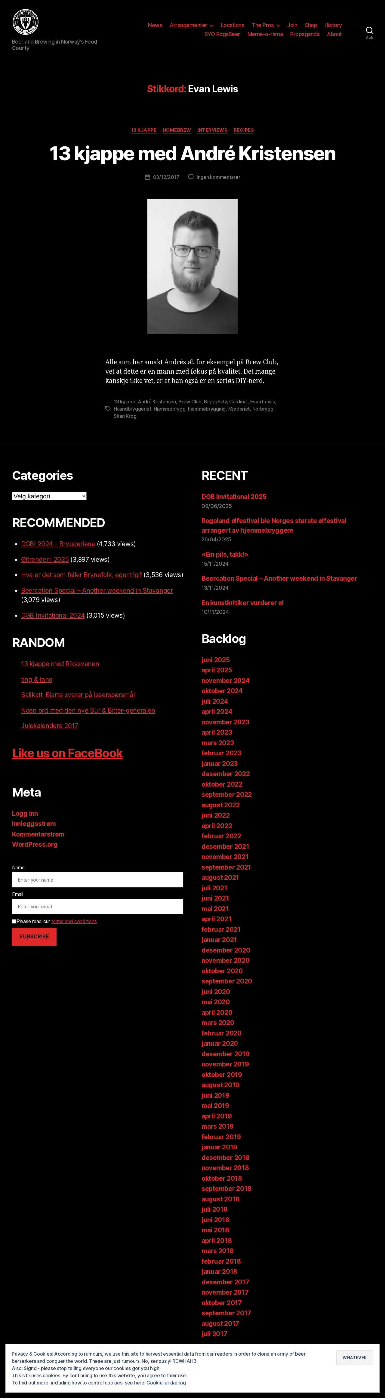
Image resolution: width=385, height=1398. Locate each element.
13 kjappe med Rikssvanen (60, 664)
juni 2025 (216, 660)
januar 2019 (219, 1147)
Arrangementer (188, 25)
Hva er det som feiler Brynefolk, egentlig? (81, 575)
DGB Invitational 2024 (53, 615)
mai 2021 (215, 909)
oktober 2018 (222, 1178)
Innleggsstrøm (34, 823)
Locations (233, 25)
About (334, 34)
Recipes (244, 130)
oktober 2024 (222, 691)
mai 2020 (216, 1002)
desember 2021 (225, 846)
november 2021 (225, 857)
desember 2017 (225, 1282)
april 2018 (217, 1240)
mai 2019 (215, 1105)
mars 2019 (218, 1126)
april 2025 (217, 670)
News (155, 25)
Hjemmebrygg (169, 409)
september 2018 (226, 1188)
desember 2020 (226, 950)
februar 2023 (221, 753)
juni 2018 (215, 1220)
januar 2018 (219, 1271)
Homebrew (177, 130)
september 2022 (227, 794)
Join (292, 25)
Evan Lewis (262, 402)
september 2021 (226, 867)
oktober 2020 (222, 971)
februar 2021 (221, 929)
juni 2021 (215, 898)
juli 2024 (215, 701)
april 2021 (216, 919)
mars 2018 (218, 1251)
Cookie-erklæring (166, 1383)
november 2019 (225, 1064)
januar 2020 (220, 1043)
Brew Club (190, 402)
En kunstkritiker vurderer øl (243, 603)
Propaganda (304, 34)
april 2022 (217, 826)
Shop (311, 25)
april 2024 (217, 711)
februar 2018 (221, 1261)
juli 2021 (214, 888)
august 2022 (221, 805)
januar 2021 (219, 940)
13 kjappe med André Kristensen (192, 153)
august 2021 (220, 877)
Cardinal (238, 402)
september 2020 (227, 981)
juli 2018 (215, 1209)
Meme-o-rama (265, 34)
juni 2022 (216, 815)
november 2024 (226, 680)
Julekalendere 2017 (49, 726)
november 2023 (225, 722)
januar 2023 (220, 763)
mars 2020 (218, 1022)
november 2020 (226, 960)
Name (18, 867)
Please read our (54, 921)
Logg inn (25, 813)
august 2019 (220, 1085)
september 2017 (226, 1313)
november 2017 (225, 1292)
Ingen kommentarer (218, 177)
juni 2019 (215, 1095)
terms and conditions (74, 921)
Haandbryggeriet (132, 409)
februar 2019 (221, 1137)
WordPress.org (35, 844)
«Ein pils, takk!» (225, 554)
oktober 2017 (222, 1303)
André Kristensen (157, 402)
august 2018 (220, 1199)
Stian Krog (125, 416)
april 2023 (217, 732)
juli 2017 (214, 1334)
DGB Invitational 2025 (234, 496)
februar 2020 (222, 1033)
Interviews (212, 130)
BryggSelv (215, 402)
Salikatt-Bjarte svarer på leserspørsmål (77, 695)
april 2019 (217, 1116)
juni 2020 (216, 992)
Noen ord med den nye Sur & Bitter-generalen (88, 710)
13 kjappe (144, 130)
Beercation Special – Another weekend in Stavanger (97, 590)
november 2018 (225, 1168)
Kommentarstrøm (38, 834)
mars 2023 (218, 743)
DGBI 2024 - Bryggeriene (58, 544)
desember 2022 (226, 774)
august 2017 (220, 1323)
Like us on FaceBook (67, 753)
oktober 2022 (222, 784)
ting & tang (37, 679)
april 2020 (217, 1012)
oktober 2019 (222, 1074)
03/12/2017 (166, 177)
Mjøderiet (239, 409)
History (333, 25)
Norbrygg (262, 409)
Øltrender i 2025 (45, 559)
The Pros (263, 25)
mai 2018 (215, 1230)
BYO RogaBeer (222, 34)
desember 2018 (226, 1157)
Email (17, 894)
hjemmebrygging (207, 409)
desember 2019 (226, 1054)
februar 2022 (221, 836)
